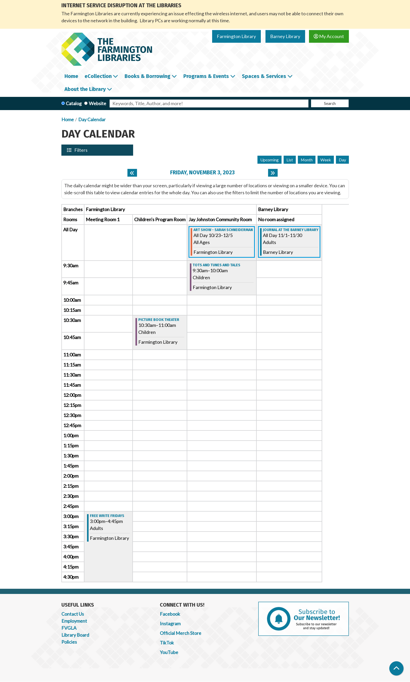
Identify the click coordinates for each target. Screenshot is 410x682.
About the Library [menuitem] (85, 89)
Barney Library (285, 36)
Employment (74, 621)
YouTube (169, 652)
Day (342, 159)
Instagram (170, 623)
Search (330, 103)
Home (67, 119)
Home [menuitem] (71, 76)
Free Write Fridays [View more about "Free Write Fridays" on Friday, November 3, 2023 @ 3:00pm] (107, 516)
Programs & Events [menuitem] (206, 76)
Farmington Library (236, 36)
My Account (329, 36)
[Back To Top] (396, 668)
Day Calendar (92, 119)
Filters (81, 150)
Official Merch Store (180, 633)
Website (97, 103)
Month (307, 159)
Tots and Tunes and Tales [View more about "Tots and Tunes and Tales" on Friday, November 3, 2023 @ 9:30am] (216, 265)
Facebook (170, 614)
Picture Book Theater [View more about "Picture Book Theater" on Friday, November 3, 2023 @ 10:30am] (158, 320)
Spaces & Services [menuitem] (264, 76)
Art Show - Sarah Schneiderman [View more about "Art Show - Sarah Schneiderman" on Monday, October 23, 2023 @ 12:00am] (223, 230)
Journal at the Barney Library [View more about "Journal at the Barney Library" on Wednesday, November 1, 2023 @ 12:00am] (290, 230)
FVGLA (68, 628)
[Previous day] (132, 173)
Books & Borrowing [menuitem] (147, 76)
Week (325, 159)
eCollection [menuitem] (98, 76)
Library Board (75, 635)
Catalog (74, 103)
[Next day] (273, 173)
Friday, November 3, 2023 (202, 172)
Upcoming (269, 159)
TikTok (167, 642)
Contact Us (72, 614)
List (289, 159)
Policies (69, 642)
